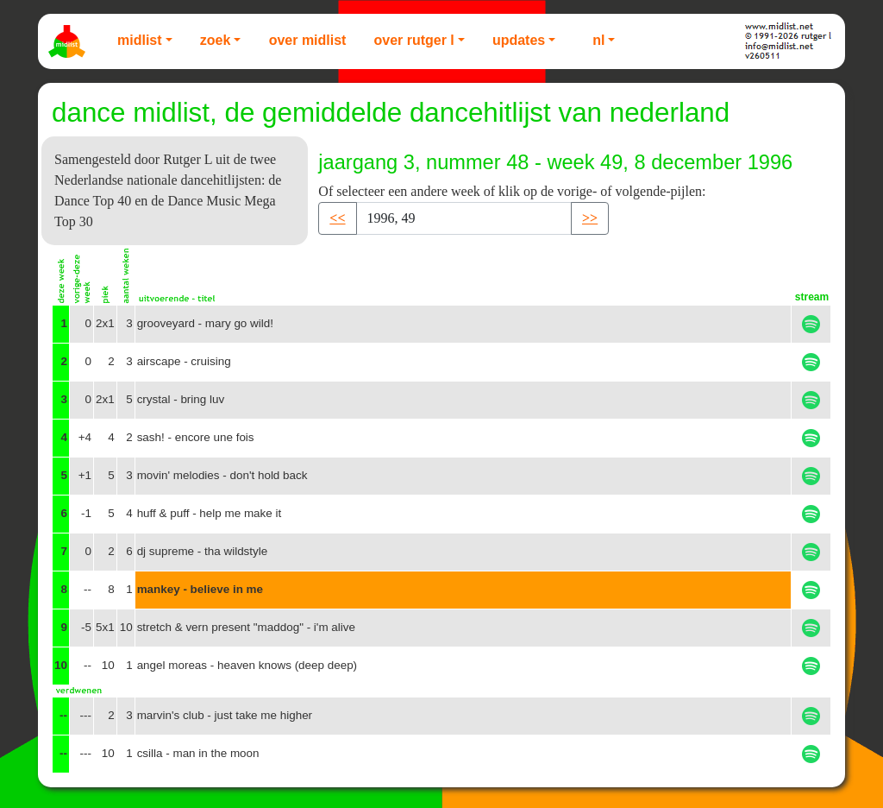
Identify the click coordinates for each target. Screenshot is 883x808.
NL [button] (598, 40)
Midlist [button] (139, 40)
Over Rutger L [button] (413, 40)
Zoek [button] (215, 40)
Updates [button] (518, 40)
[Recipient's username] (464, 218)
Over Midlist (308, 40)
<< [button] (337, 218)
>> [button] (590, 218)
